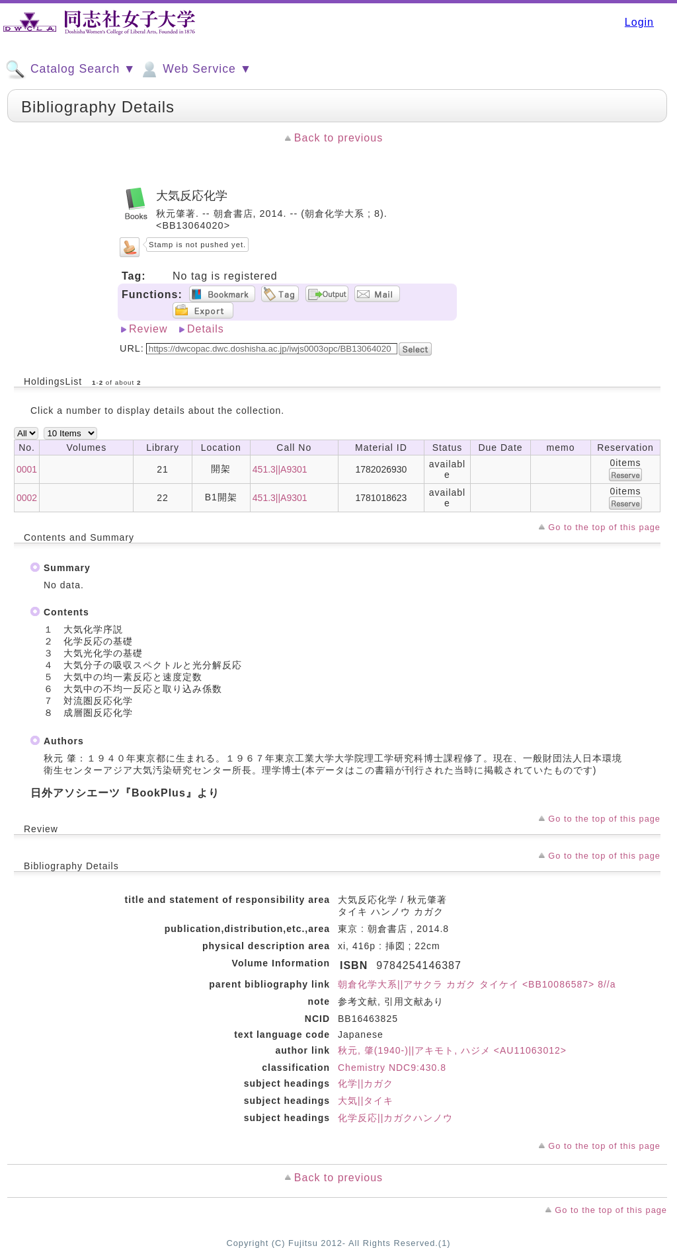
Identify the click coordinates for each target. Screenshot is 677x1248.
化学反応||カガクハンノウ (395, 1117)
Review (148, 328)
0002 (27, 497)
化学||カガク (365, 1083)
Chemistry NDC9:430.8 (392, 1067)
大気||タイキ (365, 1100)
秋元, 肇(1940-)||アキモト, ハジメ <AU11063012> (452, 1050)
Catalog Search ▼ (70, 69)
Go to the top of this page (604, 527)
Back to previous (338, 137)
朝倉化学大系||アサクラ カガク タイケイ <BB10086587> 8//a (477, 984)
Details (205, 328)
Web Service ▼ (195, 69)
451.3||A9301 (280, 469)
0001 (27, 469)
